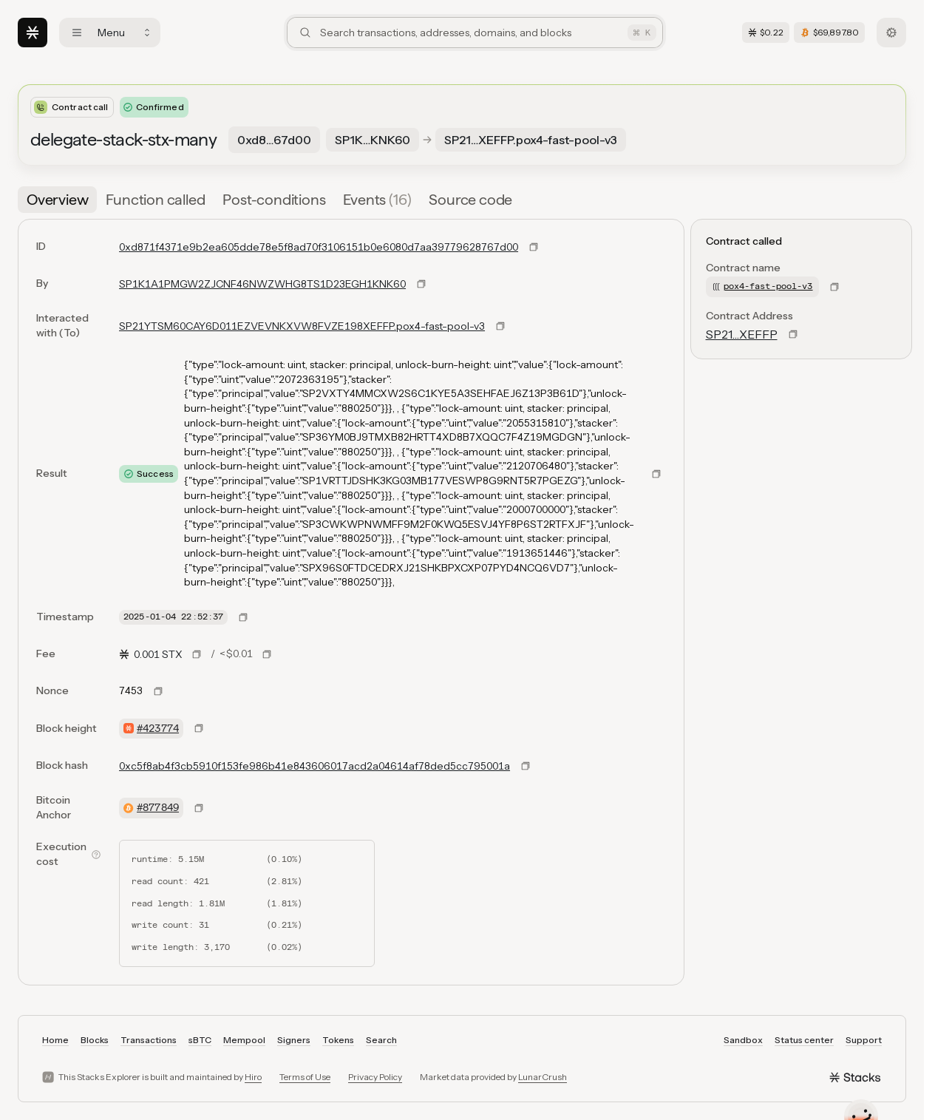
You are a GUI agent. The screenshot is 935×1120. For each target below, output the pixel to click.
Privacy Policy (375, 1076)
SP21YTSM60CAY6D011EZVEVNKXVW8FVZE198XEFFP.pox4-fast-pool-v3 (302, 326)
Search (381, 1039)
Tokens (338, 1039)
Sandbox (743, 1039)
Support (864, 1039)
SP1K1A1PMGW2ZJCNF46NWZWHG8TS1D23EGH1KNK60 (262, 284)
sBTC (199, 1039)
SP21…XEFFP (742, 334)
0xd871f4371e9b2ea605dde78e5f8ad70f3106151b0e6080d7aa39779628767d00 (318, 247)
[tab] (57, 199)
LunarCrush (542, 1076)
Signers (293, 1039)
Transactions (148, 1039)
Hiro (253, 1076)
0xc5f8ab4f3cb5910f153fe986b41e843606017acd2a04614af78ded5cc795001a (314, 766)
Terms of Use (304, 1076)
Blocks (95, 1039)
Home (55, 1039)
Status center (804, 1039)
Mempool (244, 1039)
